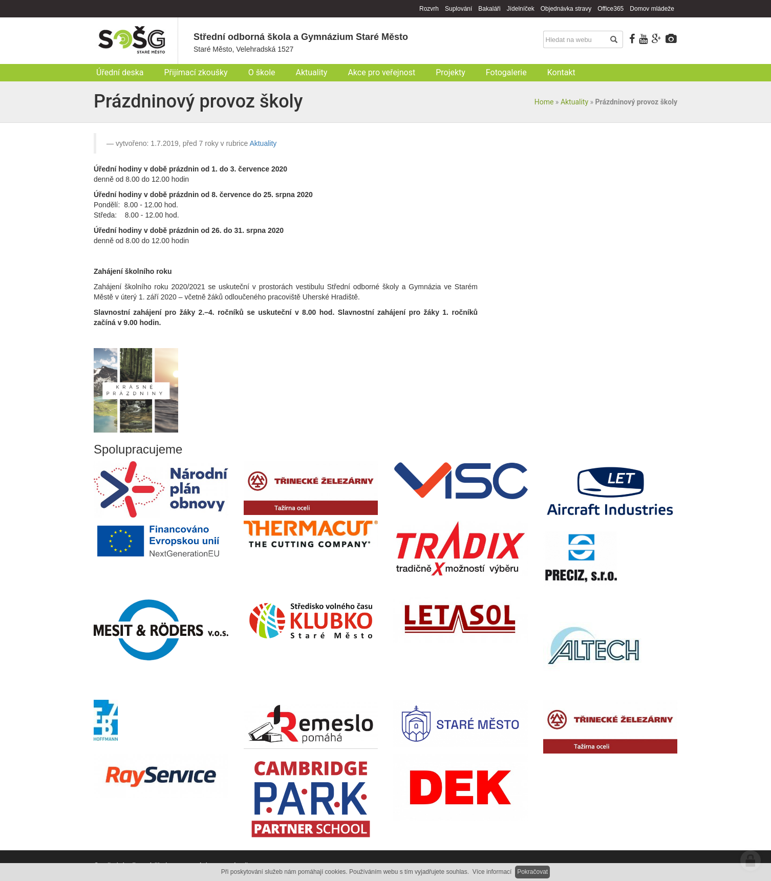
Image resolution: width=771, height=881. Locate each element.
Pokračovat (532, 871)
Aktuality (574, 102)
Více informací (492, 871)
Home (544, 102)
